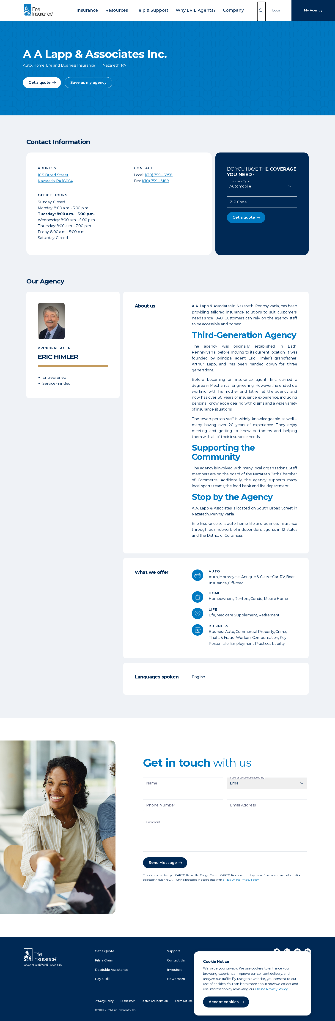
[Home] (39, 10)
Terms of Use (184, 1001)
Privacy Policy (104, 1001)
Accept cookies (224, 1002)
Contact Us (176, 960)
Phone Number (160, 805)
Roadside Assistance (111, 970)
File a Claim (104, 960)
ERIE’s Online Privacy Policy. (241, 879)
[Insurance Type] (262, 186)
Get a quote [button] (40, 82)
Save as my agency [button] (88, 82)
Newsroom (176, 979)
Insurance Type (240, 181)
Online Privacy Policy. (271, 989)
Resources (124, 10)
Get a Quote (104, 951)
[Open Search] (261, 11)
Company (220, 10)
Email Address (243, 805)
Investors (174, 970)
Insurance (100, 10)
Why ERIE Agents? (189, 10)
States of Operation (155, 1001)
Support (173, 951)
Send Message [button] (163, 862)
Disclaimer (128, 1001)
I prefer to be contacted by (247, 777)
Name (151, 783)
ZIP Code (238, 202)
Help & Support (153, 10)
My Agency (313, 10)
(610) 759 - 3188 (155, 181)
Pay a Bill (102, 979)
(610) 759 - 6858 (159, 175)
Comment (153, 822)
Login (276, 10)
